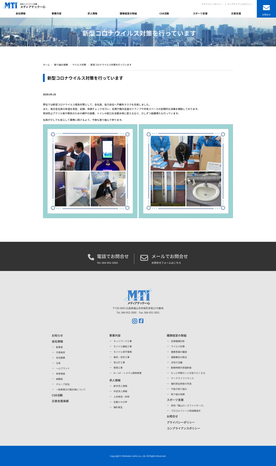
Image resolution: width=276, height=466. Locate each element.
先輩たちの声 (120, 402)
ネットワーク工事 (123, 341)
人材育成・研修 (122, 396)
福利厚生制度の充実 (181, 383)
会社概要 (60, 357)
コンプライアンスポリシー (239, 3)
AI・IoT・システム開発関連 (128, 373)
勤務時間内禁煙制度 (181, 367)
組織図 (59, 379)
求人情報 (115, 380)
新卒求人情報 (120, 386)
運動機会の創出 (179, 357)
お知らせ (57, 335)
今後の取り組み (179, 389)
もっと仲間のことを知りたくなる (188, 373)
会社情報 (57, 341)
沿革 (58, 363)
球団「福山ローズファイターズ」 (188, 405)
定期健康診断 (178, 341)
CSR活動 (57, 395)
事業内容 (115, 335)
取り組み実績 (178, 394)
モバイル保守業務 (123, 351)
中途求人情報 (120, 391)
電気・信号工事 (122, 357)
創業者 (59, 347)
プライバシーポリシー (211, 3)
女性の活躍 (176, 362)
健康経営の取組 (176, 335)
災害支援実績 (60, 401)
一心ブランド (63, 368)
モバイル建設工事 (123, 346)
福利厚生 (118, 407)
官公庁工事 (119, 362)
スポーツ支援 (175, 400)
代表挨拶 (60, 352)
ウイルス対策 (178, 346)
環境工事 (118, 367)
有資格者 (60, 373)
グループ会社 (63, 384)
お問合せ (172, 416)
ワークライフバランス (182, 378)
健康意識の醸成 (179, 351)
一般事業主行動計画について (71, 389)
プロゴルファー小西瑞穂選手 (186, 410)
